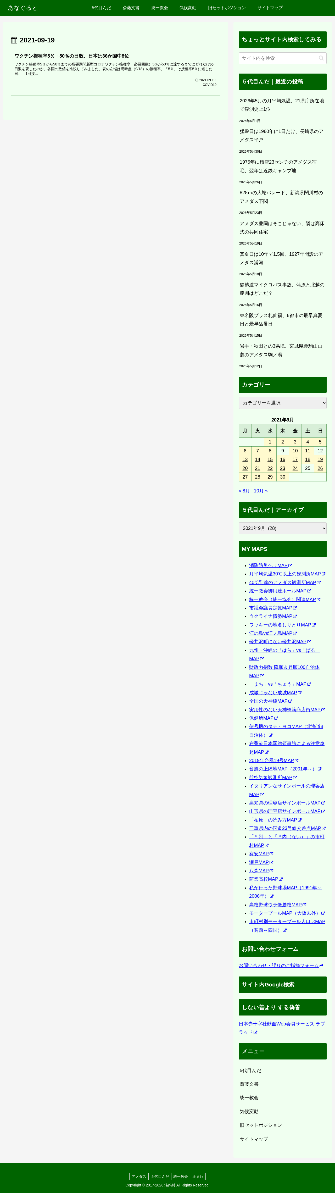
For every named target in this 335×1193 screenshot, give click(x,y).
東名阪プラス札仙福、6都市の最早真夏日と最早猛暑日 (281, 319)
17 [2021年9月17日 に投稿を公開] (295, 459)
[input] (283, 58)
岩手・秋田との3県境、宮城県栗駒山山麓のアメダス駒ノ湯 (281, 350)
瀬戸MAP (261, 862)
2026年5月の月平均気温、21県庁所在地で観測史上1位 (282, 105)
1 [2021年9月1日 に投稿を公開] (270, 442)
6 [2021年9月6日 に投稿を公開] (245, 450)
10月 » (261, 490)
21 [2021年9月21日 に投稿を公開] (257, 468)
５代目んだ (159, 1176)
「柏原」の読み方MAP (275, 820)
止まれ (199, 1176)
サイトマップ (254, 1139)
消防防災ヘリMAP (270, 565)
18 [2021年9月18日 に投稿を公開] (307, 459)
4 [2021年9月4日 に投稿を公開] (307, 442)
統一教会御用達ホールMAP (280, 590)
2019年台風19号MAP (273, 760)
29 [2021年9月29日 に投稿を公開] (270, 477)
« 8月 (244, 490)
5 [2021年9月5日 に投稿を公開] (320, 442)
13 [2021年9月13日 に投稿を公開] (245, 459)
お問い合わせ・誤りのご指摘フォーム (281, 965)
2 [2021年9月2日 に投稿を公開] (282, 442)
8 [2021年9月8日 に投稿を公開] (270, 450)
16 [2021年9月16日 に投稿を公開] (282, 459)
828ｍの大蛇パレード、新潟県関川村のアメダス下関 (281, 197)
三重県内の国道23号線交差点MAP (287, 828)
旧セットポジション (261, 1125)
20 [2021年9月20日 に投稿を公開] (245, 468)
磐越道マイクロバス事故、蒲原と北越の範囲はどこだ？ (282, 289)
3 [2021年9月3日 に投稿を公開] (295, 442)
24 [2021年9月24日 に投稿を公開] (295, 468)
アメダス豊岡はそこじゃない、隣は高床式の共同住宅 (282, 228)
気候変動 (249, 1111)
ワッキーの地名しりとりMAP (282, 625)
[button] (321, 58)
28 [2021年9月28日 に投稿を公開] (257, 477)
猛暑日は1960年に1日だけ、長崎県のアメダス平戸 (281, 135)
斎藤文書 (249, 1084)
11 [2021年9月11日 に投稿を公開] (307, 450)
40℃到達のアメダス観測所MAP (285, 582)
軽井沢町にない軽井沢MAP (280, 641)
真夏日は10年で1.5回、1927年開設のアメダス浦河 (281, 258)
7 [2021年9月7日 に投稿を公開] (257, 450)
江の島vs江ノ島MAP (273, 633)
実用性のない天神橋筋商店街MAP (287, 709)
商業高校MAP (266, 879)
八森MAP (261, 870)
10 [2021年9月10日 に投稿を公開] (295, 450)
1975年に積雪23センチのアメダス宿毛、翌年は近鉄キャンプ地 (278, 166)
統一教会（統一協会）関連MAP (284, 599)
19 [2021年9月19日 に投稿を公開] (320, 459)
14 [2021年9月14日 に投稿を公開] (257, 459)
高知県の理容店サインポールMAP (287, 803)
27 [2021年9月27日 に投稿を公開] (245, 477)
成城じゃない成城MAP (275, 692)
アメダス (137, 1176)
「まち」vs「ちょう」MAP (280, 684)
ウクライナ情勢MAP (273, 616)
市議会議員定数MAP (273, 608)
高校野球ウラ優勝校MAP (277, 904)
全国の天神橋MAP (270, 701)
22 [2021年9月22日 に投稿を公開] (270, 468)
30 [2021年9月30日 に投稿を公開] (282, 477)
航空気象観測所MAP (273, 777)
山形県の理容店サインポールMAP (287, 811)
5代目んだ (250, 1070)
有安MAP (261, 853)
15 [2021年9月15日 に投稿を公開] (270, 459)
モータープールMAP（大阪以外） (287, 913)
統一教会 (249, 1097)
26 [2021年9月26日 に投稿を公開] (320, 468)
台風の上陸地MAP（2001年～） (285, 769)
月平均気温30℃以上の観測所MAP (287, 573)
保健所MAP (263, 718)
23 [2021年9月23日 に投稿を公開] (282, 468)
